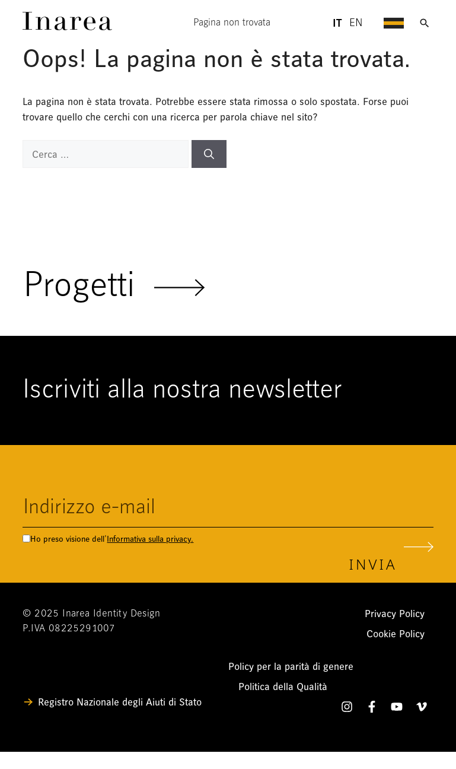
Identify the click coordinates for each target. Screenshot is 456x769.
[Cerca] (209, 154)
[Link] (67, 27)
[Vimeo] (422, 709)
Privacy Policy (395, 613)
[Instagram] (347, 709)
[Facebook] (372, 709)
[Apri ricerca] (424, 23)
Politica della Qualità (282, 686)
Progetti (114, 287)
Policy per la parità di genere (290, 666)
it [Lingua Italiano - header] (337, 23)
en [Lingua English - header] (356, 23)
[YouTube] (397, 709)
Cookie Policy (395, 634)
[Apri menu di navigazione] (394, 23)
